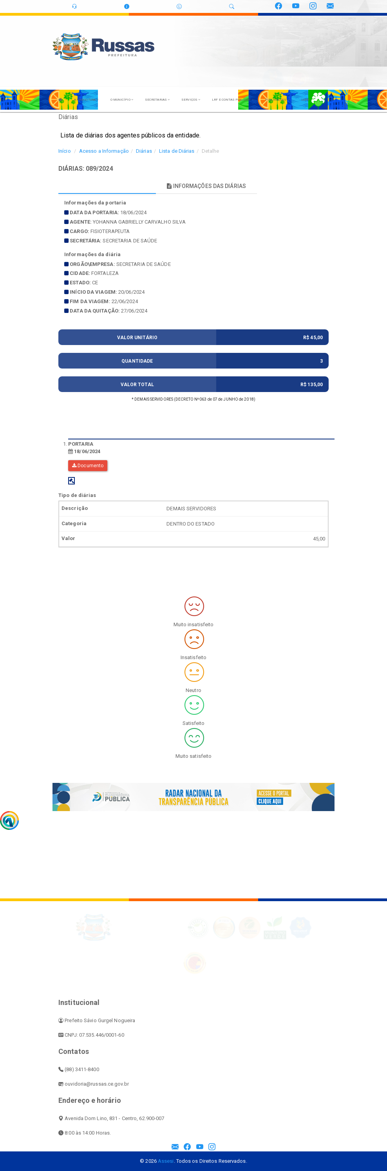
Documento (87, 465)
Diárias (144, 151)
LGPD (305, 99)
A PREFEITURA (86, 99)
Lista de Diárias (177, 151)
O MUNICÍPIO (121, 99)
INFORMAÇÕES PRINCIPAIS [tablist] (107, 186)
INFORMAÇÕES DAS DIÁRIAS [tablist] (206, 186)
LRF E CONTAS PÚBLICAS (232, 99)
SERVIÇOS (190, 99)
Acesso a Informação (104, 151)
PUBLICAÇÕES (277, 99)
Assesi (166, 1161)
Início (64, 151)
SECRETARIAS (157, 99)
